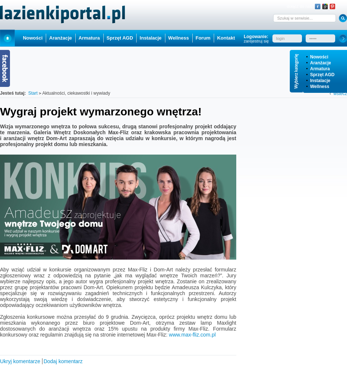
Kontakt (226, 38)
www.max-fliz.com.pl (192, 335)
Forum (203, 38)
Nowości (319, 57)
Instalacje (320, 80)
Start (7, 38)
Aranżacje (320, 62)
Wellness (319, 86)
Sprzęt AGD (322, 74)
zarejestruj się (256, 41)
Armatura (320, 68)
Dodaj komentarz (63, 361)
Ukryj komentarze (20, 361)
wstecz (340, 93)
